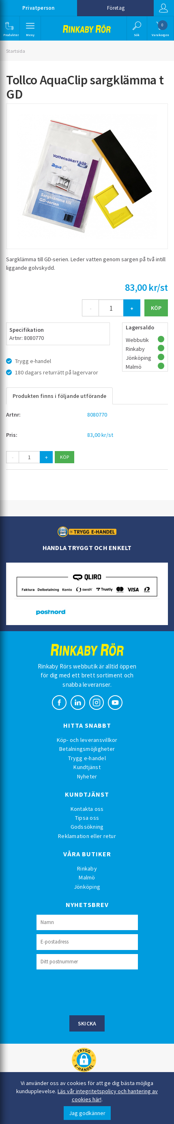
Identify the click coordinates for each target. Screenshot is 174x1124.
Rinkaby (87, 868)
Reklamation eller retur (87, 836)
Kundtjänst (87, 767)
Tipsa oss (87, 817)
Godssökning (87, 826)
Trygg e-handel (87, 758)
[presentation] (98, 991)
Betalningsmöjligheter (87, 748)
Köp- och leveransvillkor (87, 740)
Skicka (87, 1023)
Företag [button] (116, 7)
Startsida (15, 51)
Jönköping (87, 886)
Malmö (87, 877)
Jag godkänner (87, 1113)
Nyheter (87, 776)
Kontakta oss (87, 808)
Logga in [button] (163, 8)
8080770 (97, 414)
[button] (9, 28)
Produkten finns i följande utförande (59, 396)
